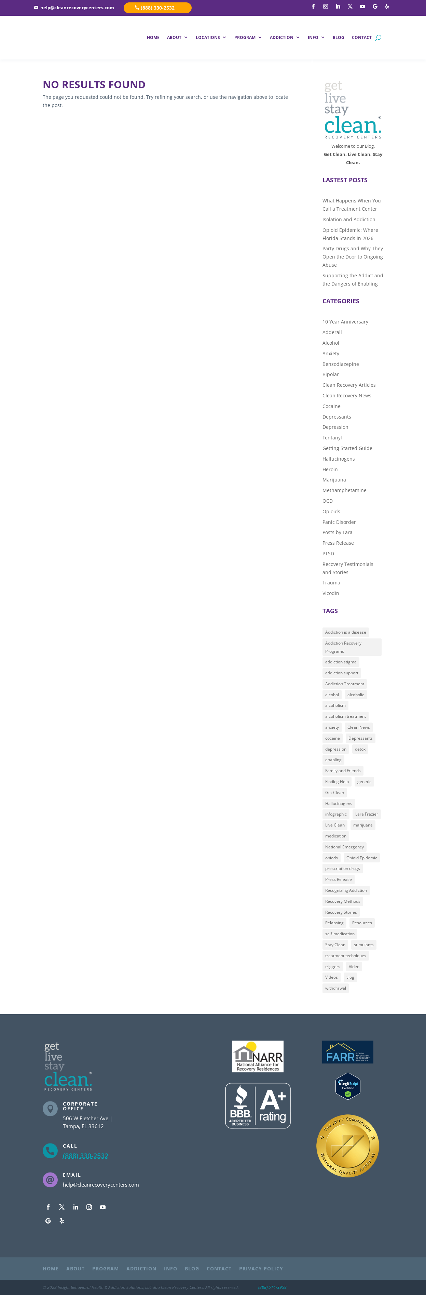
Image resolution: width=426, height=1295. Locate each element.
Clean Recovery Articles (349, 385)
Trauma (331, 582)
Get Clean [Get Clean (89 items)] (334, 792)
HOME (153, 37)
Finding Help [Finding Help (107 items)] (337, 781)
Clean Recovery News (346, 395)
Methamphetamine (344, 490)
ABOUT (174, 37)
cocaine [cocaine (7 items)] (332, 738)
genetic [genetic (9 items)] (364, 781)
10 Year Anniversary (345, 321)
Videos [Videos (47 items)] (331, 977)
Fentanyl (332, 437)
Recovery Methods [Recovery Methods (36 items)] (342, 901)
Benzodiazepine (340, 363)
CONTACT (362, 37)
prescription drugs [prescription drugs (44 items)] (342, 868)
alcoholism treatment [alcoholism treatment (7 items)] (345, 716)
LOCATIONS (208, 37)
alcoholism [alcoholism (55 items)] (335, 705)
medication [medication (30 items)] (335, 836)
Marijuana (334, 479)
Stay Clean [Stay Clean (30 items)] (335, 945)
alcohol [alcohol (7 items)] (332, 695)
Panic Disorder (339, 521)
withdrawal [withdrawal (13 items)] (335, 988)
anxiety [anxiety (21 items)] (332, 727)
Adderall (332, 332)
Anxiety (330, 353)
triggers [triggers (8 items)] (332, 966)
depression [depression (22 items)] (335, 749)
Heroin (330, 469)
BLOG (338, 37)
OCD (327, 501)
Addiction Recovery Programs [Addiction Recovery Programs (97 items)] (343, 647)
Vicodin (330, 593)
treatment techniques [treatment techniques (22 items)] (345, 956)
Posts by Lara (337, 532)
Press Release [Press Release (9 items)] (338, 879)
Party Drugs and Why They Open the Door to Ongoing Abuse (352, 256)
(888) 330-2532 (158, 7)
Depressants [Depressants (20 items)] (360, 738)
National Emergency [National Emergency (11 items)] (344, 847)
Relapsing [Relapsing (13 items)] (334, 923)
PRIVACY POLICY (261, 1269)
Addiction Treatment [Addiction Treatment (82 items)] (344, 684)
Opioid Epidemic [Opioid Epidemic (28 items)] (361, 857)
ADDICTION (281, 37)
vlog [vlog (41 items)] (350, 977)
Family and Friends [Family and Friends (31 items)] (343, 771)
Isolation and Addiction (348, 219)
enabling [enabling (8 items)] (333, 760)
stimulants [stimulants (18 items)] (364, 945)
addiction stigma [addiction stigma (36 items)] (341, 662)
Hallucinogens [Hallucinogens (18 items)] (338, 803)
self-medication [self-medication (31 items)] (340, 934)
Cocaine (331, 406)
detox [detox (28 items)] (360, 749)
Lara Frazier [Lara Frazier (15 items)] (366, 814)
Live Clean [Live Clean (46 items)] (335, 825)
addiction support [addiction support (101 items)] (341, 673)
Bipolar (330, 374)
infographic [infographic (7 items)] (336, 814)
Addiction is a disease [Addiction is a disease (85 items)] (345, 632)
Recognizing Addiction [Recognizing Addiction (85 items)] (346, 890)
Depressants (336, 416)
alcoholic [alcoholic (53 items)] (355, 695)
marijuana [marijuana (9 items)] (363, 825)
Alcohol (330, 343)
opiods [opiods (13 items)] (331, 857)
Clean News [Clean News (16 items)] (358, 727)
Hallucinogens (338, 458)
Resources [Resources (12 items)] (362, 923)
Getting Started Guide (347, 448)
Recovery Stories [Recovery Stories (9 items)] (341, 912)
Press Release (338, 543)
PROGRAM (245, 37)
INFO (313, 37)
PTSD (328, 553)
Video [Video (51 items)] (354, 966)
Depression (335, 427)
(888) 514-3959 (272, 1287)
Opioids (331, 511)
